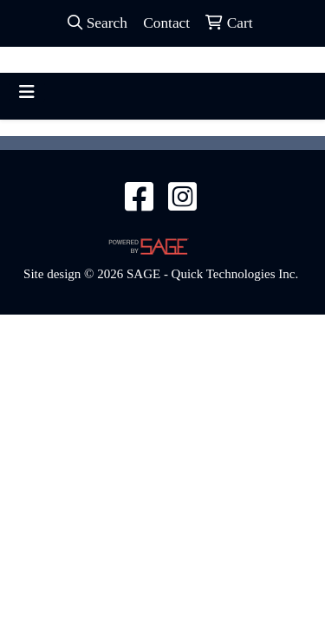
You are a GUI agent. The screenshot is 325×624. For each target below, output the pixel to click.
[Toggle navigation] (27, 92)
